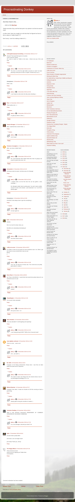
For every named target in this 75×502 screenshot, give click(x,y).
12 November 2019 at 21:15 (25, 146)
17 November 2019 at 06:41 (16, 433)
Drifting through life (51, 80)
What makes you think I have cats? (55, 143)
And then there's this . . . (67, 180)
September (66, 194)
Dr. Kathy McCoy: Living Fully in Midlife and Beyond (59, 78)
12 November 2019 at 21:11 (22, 124)
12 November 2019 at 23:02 (24, 179)
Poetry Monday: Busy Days (67, 189)
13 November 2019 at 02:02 (16, 219)
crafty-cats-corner (51, 70)
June (65, 200)
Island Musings (50, 93)
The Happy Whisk (11, 448)
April (65, 204)
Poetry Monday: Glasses (67, 185)
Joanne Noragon (11, 124)
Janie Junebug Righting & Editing (55, 97)
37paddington (10, 298)
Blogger (46, 496)
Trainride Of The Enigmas (53, 133)
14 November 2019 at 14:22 (24, 308)
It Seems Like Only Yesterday (54, 95)
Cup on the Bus (50, 72)
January (66, 211)
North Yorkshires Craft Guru (53, 108)
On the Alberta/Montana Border (54, 110)
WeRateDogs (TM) (51, 141)
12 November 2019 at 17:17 (30, 53)
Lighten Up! (49, 103)
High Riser (49, 89)
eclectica (49, 82)
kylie (8, 433)
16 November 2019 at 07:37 (23, 387)
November (66, 170)
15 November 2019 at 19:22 (18, 362)
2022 (63, 160)
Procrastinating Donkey (19, 9)
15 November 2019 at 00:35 (21, 319)
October (66, 192)
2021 (63, 162)
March (65, 207)
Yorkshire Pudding (11, 410)
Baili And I (49, 62)
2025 (63, 154)
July (65, 198)
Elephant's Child (51, 84)
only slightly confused (12, 341)
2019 (63, 166)
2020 (63, 164)
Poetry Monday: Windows (67, 173)
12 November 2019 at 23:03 (24, 208)
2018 (63, 213)
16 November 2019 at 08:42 (23, 410)
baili (8, 219)
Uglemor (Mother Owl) (52, 135)
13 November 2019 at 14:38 (24, 236)
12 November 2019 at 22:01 (24, 68)
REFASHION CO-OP (52, 116)
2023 (63, 158)
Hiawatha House (51, 87)
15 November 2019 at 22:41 (24, 374)
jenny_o (13, 68)
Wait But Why (50, 139)
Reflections (49, 118)
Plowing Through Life (52, 112)
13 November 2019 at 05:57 (22, 247)
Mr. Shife (9, 362)
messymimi (10, 169)
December (66, 168)
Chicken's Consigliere (52, 66)
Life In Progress (50, 101)
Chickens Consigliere (12, 146)
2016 (63, 218)
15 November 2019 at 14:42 (24, 330)
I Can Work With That (52, 91)
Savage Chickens (51, 120)
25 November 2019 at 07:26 (23, 448)
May (65, 202)
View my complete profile (53, 38)
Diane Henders (10, 319)
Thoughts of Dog (51, 130)
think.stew (49, 128)
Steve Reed (10, 275)
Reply (8, 62)
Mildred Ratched (11, 387)
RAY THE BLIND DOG (52, 114)
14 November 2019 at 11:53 (21, 298)
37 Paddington (50, 60)
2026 (63, 152)
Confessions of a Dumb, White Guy (55, 68)
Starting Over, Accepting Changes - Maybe (57, 124)
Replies (10, 66)
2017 (63, 216)
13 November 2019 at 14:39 (24, 287)
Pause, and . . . (67, 182)
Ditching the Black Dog (52, 76)
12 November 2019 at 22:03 (24, 156)
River (8, 103)
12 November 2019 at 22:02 (24, 91)
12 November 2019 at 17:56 (20, 81)
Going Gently (50, 85)
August (65, 196)
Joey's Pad (49, 99)
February (66, 209)
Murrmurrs (49, 107)
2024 (63, 156)
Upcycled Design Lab (52, 137)
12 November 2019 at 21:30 (20, 169)
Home (4, 15)
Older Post (39, 486)
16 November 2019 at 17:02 (24, 399)
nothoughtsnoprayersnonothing (15, 53)
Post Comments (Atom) (15, 489)
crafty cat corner (11, 247)
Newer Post (7, 486)
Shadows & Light (51, 122)
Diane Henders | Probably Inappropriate (56, 74)
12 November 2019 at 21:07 (16, 103)
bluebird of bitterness (52, 64)
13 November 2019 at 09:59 (20, 275)
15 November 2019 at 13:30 (25, 341)
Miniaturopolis (50, 105)
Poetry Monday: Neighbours (67, 176)
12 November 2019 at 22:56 (20, 198)
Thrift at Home (50, 132)
